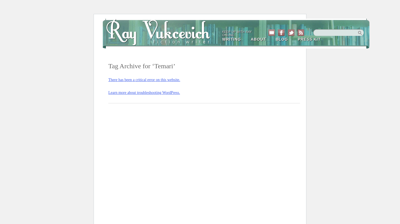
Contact (271, 32)
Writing (231, 39)
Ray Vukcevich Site (161, 31)
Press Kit (309, 39)
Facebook (281, 32)
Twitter (291, 32)
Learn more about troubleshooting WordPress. (144, 93)
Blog (282, 39)
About (258, 39)
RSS (301, 32)
